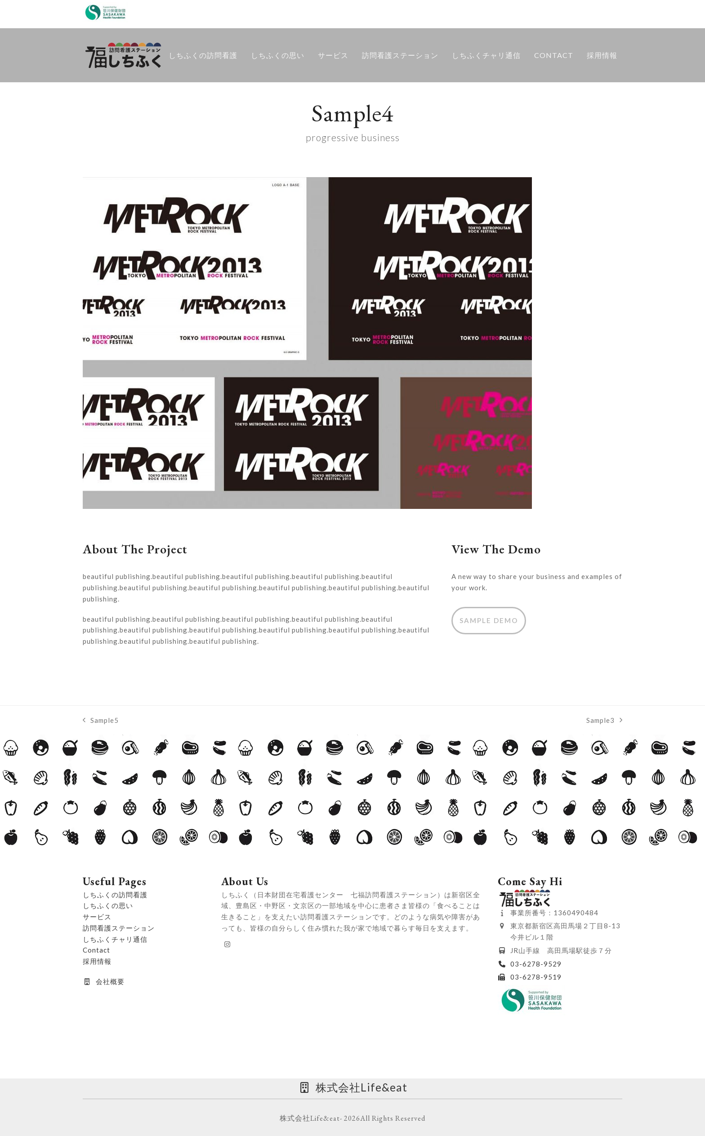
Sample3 (604, 719)
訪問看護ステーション (119, 926)
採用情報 (97, 959)
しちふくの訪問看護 (115, 892)
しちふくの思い (108, 904)
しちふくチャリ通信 (115, 937)
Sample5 (101, 719)
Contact (96, 948)
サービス (97, 915)
